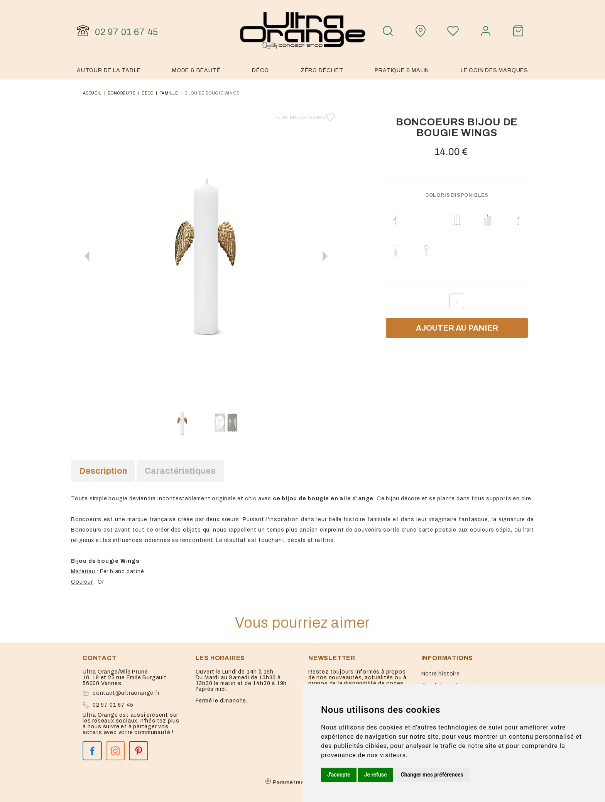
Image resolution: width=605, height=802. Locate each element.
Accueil (92, 93)
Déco (260, 70)
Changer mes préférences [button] (432, 775)
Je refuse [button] (375, 775)
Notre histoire (440, 674)
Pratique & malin (402, 70)
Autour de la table (108, 70)
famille (168, 93)
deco (147, 93)
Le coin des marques (494, 70)
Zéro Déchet (322, 70)
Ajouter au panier (457, 328)
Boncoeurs (121, 93)
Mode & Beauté (196, 70)
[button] (324, 256)
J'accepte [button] (338, 775)
